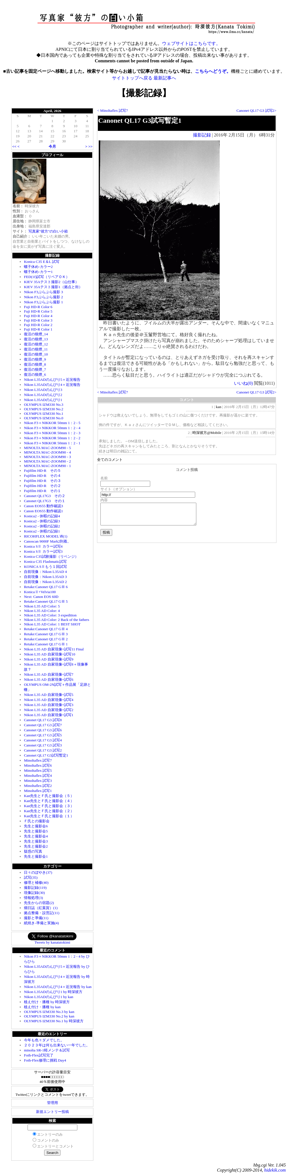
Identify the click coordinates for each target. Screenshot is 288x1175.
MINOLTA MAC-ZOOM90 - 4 (47, 452)
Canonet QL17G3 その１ (44, 501)
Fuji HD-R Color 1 (38, 329)
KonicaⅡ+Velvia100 (40, 592)
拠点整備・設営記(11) (41, 913)
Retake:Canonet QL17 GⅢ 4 (46, 629)
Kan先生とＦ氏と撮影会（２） (49, 811)
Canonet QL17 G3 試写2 (43, 750)
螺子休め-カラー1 (38, 272)
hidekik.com (275, 1170)
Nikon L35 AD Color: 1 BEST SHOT (52, 624)
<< (14, 146)
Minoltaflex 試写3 (38, 780)
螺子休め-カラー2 (38, 267)
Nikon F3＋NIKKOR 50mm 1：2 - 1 (52, 443)
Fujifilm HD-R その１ (42, 491)
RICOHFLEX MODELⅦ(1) (45, 536)
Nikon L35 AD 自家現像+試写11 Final (54, 649)
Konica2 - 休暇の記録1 (42, 531)
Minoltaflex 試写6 (38, 765)
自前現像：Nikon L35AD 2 (45, 582)
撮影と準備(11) (36, 918)
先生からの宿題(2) (39, 903)
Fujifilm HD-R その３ (42, 481)
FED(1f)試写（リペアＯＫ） (46, 277)
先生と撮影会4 (36, 836)
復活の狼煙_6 (35, 374)
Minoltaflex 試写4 (38, 775)
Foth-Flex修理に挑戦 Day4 (45, 1060)
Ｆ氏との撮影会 (37, 821)
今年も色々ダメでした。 (44, 1040)
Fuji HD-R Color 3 (38, 320)
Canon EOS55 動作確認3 (43, 506)
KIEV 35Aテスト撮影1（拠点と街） (53, 287)
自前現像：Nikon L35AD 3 (45, 577)
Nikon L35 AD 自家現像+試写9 (48, 659)
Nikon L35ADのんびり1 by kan (48, 997)
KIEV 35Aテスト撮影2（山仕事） (51, 282)
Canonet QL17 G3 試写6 (43, 730)
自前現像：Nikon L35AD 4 (45, 572)
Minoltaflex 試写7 (38, 760)
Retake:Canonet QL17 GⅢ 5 (46, 601)
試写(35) (30, 877)
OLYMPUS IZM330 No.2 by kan (49, 1016)
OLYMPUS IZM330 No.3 (43, 404)
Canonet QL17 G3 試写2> (256, 110)
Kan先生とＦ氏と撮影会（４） (49, 801)
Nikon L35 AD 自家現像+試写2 (48, 710)
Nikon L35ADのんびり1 (43, 400)
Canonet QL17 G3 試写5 (43, 735)
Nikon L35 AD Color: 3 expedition (50, 615)
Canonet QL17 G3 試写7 (43, 725)
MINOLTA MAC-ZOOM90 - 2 (47, 461)
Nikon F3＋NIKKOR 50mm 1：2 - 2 (52, 438)
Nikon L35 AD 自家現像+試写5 (48, 695)
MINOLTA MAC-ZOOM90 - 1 (47, 466)
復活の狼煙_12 (36, 344)
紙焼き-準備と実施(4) (41, 923)
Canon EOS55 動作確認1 (43, 511)
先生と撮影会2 (36, 846)
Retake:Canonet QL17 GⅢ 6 (46, 587)
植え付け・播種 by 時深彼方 (47, 1002)
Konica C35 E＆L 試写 (41, 261)
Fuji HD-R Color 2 (38, 325)
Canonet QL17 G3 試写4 (43, 740)
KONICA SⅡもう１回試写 (45, 566)
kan (218, 407)
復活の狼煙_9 (35, 359)
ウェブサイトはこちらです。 (191, 43)
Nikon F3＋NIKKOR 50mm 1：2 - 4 (52, 428)
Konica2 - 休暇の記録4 (42, 516)
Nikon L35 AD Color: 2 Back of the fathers (56, 620)
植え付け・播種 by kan (42, 1007)
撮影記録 (202, 135)
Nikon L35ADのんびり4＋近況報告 (52, 384)
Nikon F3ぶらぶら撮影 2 (43, 297)
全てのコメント (110, 459)
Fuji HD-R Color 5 (38, 311)
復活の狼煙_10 (36, 354)
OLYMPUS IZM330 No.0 (43, 418)
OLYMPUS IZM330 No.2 (43, 409)
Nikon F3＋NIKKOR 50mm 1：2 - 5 (52, 423)
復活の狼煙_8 (35, 364)
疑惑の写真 (33, 851)
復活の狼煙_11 (36, 349)
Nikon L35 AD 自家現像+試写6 (48, 679)
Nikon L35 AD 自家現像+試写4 (48, 700)
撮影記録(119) (35, 887)
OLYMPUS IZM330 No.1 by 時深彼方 (54, 1021)
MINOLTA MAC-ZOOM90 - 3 (47, 457)
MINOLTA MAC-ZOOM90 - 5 (47, 448)
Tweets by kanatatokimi (52, 942)
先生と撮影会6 (36, 826)
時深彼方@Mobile (206, 433)
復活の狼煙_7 (35, 369)
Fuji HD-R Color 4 (38, 316)
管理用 (52, 1103)
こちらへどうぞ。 (213, 71)
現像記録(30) (34, 893)
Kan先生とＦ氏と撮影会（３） (49, 806)
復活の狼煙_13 (36, 339)
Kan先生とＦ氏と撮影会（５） (49, 796)
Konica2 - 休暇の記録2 (42, 526)
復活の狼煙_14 (36, 334)
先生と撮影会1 (36, 856)
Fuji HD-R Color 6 (38, 307)
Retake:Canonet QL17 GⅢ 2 (46, 639)
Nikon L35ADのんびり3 (43, 390)
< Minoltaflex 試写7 (112, 110)
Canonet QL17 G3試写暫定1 (46, 755)
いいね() (243, 383)
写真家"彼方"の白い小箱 (48, 231)
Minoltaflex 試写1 (38, 791)
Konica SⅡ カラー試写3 (43, 551)
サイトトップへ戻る (132, 78)
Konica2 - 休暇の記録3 (42, 521)
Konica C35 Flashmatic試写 (45, 561)
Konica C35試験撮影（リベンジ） (51, 556)
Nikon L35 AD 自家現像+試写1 (48, 715)
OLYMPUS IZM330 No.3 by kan (49, 1012)
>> (90, 146)
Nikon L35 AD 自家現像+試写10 (49, 654)
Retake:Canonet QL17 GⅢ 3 (46, 634)
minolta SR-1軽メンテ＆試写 (46, 1050)
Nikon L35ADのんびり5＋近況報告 (52, 379)
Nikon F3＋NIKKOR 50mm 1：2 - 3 (52, 433)
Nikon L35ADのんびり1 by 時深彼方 (53, 992)
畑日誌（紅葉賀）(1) (41, 908)
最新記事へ (165, 78)
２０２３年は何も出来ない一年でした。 (57, 1045)
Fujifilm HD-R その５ (42, 470)
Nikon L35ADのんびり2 (43, 395)
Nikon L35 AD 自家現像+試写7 (48, 674)
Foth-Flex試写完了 (38, 1055)
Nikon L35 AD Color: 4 (42, 611)
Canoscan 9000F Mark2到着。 (47, 541)
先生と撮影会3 (36, 841)
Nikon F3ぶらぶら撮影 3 (43, 292)
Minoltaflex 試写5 (38, 770)
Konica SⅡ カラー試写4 (43, 546)
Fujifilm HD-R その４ (42, 475)
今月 (52, 146)
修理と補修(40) (36, 882)
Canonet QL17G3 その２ (44, 496)
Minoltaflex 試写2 (38, 786)
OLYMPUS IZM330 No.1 (43, 413)
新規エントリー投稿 (52, 1112)
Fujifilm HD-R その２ (42, 486)
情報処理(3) (33, 898)
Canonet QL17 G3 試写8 (43, 720)
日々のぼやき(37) (38, 872)
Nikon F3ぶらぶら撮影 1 (43, 302)
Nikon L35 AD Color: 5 (42, 606)
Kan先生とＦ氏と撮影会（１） (49, 816)
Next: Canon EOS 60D (41, 597)
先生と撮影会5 (36, 831)
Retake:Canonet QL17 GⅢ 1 (46, 644)
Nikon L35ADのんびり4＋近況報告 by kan (57, 987)
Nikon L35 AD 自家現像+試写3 (48, 705)
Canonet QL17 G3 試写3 (43, 745)
